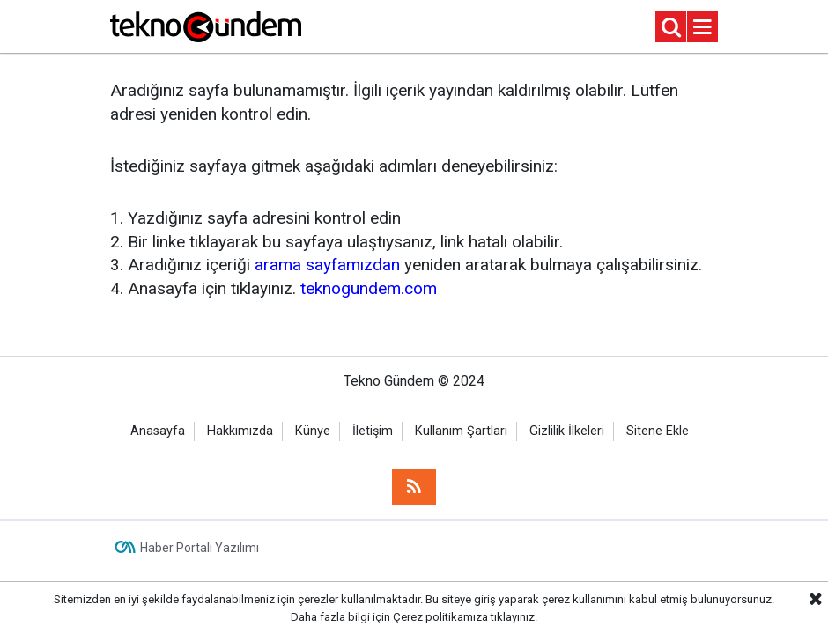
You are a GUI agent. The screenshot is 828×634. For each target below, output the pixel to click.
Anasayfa (157, 431)
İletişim (372, 431)
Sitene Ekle (657, 431)
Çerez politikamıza (440, 616)
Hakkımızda (240, 431)
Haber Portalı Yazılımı (199, 548)
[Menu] (703, 27)
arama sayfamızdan (327, 264)
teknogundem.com (368, 288)
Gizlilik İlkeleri (566, 431)
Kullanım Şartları (461, 431)
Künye (312, 431)
